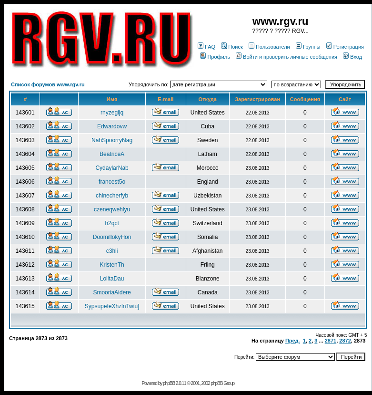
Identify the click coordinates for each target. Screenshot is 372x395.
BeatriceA (112, 154)
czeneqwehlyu (112, 209)
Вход (352, 57)
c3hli (112, 251)
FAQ (206, 47)
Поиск (231, 47)
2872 (345, 340)
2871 (330, 340)
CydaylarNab (111, 168)
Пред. (292, 340)
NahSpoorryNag (111, 140)
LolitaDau (112, 278)
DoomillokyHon (112, 237)
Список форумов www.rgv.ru (48, 84)
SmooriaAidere (112, 292)
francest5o (112, 181)
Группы (308, 47)
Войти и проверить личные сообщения (286, 57)
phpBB (169, 383)
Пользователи (269, 47)
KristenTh (112, 264)
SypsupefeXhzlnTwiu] (112, 306)
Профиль (215, 57)
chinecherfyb (112, 195)
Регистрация (345, 47)
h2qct (112, 223)
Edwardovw (112, 126)
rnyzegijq (112, 112)
